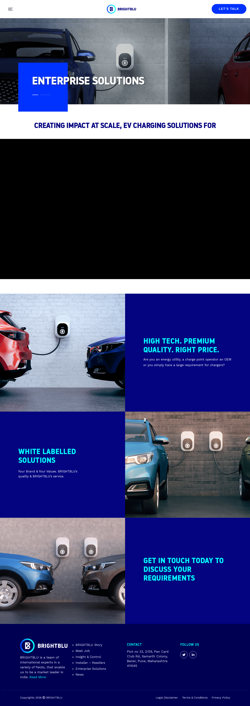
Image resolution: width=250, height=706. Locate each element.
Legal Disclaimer (167, 697)
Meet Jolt (83, 651)
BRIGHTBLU (54, 697)
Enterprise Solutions (91, 668)
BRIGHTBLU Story (89, 645)
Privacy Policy (221, 697)
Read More (37, 677)
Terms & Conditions (195, 697)
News (80, 674)
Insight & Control (88, 657)
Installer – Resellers (90, 662)
